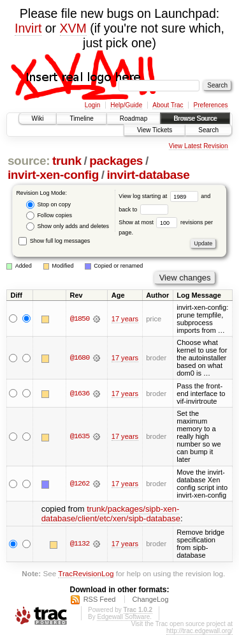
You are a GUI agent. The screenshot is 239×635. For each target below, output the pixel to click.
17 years (125, 319)
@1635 (79, 436)
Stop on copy (48, 205)
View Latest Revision (198, 145)
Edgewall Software (123, 616)
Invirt (28, 28)
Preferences (211, 105)
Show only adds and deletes (67, 226)
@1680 (79, 358)
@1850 (79, 319)
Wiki (38, 118)
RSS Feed (99, 599)
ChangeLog (150, 599)
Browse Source (195, 118)
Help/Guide (126, 105)
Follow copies (49, 215)
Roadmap (133, 118)
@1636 (79, 393)
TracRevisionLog (85, 573)
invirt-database (147, 174)
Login (92, 105)
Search (208, 130)
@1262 (79, 483)
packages (116, 160)
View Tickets (154, 130)
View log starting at (160, 196)
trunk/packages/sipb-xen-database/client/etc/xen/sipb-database (110, 513)
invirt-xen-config (53, 174)
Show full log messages (54, 241)
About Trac (167, 105)
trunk (67, 160)
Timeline (81, 118)
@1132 (79, 544)
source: (29, 160)
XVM (73, 28)
